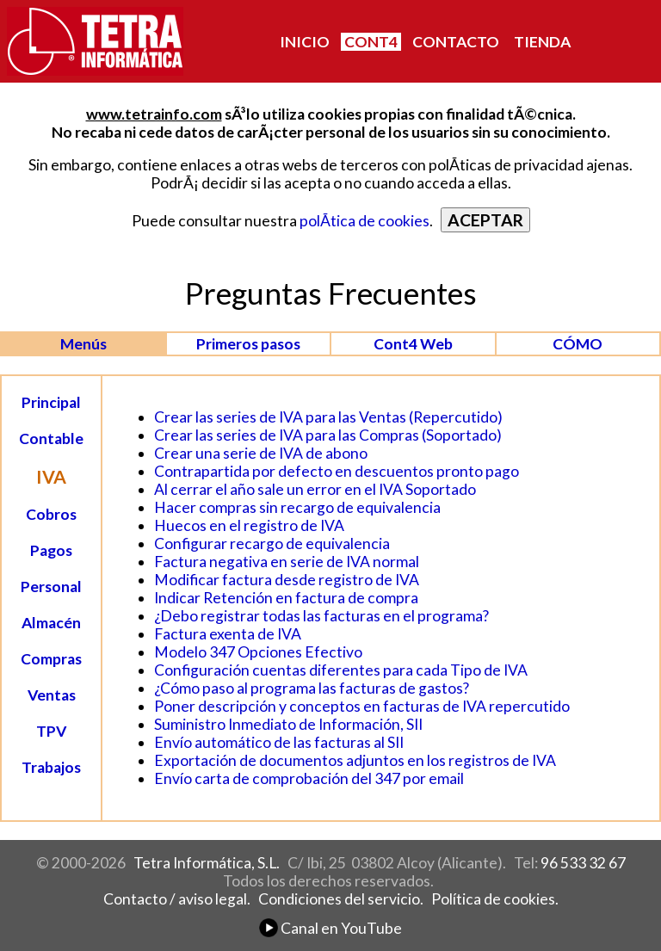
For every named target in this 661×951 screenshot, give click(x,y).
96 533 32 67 (583, 863)
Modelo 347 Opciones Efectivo (258, 652)
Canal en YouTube (330, 928)
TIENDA (542, 42)
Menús (83, 344)
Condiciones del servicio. (340, 899)
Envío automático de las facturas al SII (279, 742)
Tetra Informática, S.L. (206, 863)
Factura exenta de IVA (227, 634)
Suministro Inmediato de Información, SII (288, 724)
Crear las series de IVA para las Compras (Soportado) (328, 435)
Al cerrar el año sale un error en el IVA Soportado (315, 489)
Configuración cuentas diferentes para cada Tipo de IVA (341, 670)
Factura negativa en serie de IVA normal (286, 562)
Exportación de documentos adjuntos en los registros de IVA (355, 760)
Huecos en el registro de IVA (249, 525)
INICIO (305, 42)
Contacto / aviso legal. (176, 899)
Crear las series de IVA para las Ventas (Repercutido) (328, 417)
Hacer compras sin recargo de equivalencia (297, 507)
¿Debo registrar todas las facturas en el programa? (321, 616)
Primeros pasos (248, 344)
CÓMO (577, 344)
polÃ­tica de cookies (364, 221)
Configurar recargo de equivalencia (272, 543)
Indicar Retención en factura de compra (286, 598)
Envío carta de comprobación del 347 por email (309, 778)
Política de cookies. (495, 899)
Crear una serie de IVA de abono (261, 453)
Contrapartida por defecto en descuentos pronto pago (336, 471)
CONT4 (371, 42)
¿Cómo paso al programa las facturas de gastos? (311, 688)
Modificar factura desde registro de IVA (286, 580)
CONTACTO (455, 42)
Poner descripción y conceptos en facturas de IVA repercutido (362, 706)
